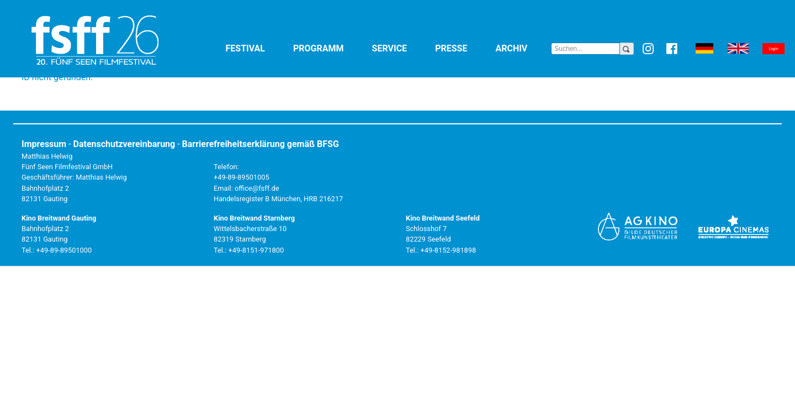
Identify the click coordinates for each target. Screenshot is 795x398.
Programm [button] (330, 48)
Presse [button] (463, 48)
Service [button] (401, 48)
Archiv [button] (523, 48)
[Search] (585, 49)
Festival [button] (257, 48)
